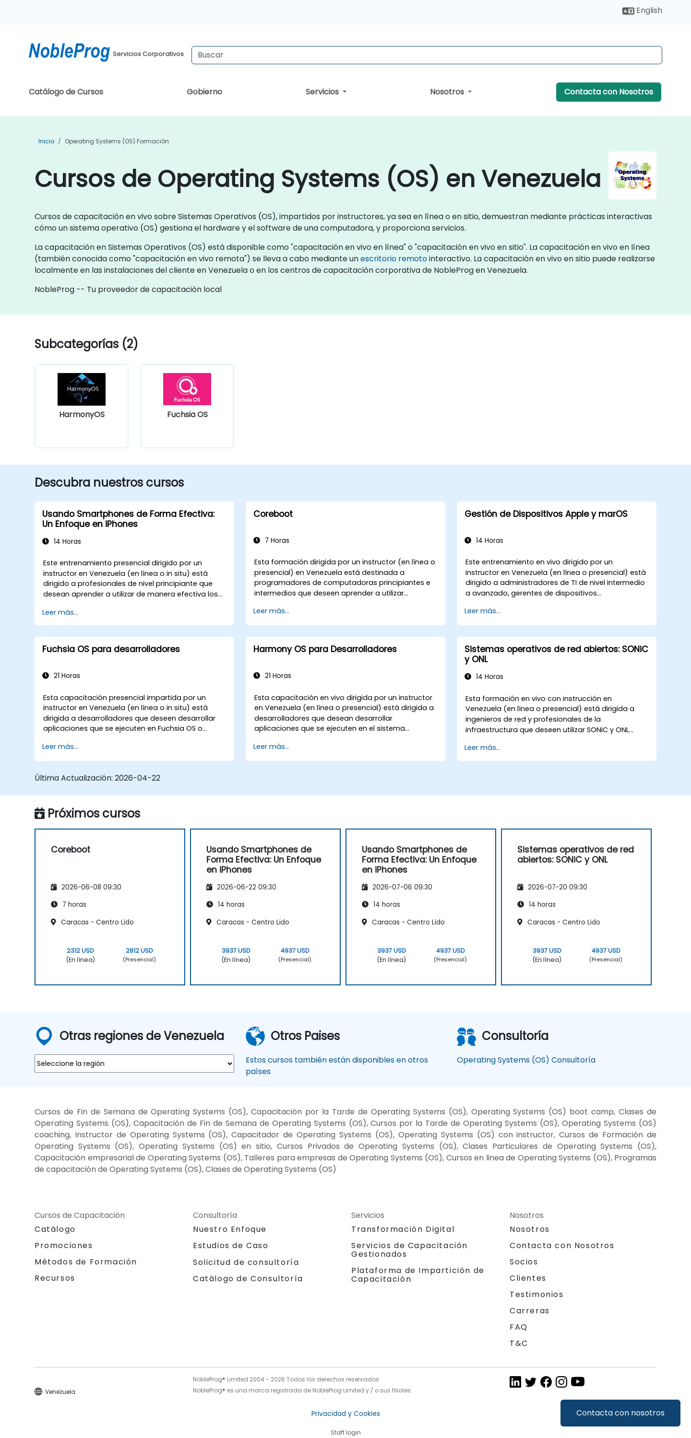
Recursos (55, 1278)
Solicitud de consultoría (246, 1262)
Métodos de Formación (86, 1261)
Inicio (46, 141)
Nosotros (448, 91)
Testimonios (537, 1294)
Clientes (528, 1278)
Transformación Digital (402, 1229)
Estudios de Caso (231, 1245)
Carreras (530, 1310)
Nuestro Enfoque (230, 1229)
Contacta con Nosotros (608, 91)
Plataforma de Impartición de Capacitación (418, 1275)
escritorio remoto (393, 258)
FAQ (519, 1327)
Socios (524, 1261)
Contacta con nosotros (620, 1412)
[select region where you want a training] (134, 1063)
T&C (519, 1343)
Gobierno (204, 91)
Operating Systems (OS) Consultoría (526, 1059)
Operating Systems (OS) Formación (117, 141)
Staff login (346, 1432)
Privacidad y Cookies (345, 1413)
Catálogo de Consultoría (248, 1278)
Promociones (64, 1245)
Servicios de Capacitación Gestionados (409, 1250)
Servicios (323, 91)
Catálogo (55, 1229)
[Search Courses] (426, 55)
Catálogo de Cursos (66, 91)
